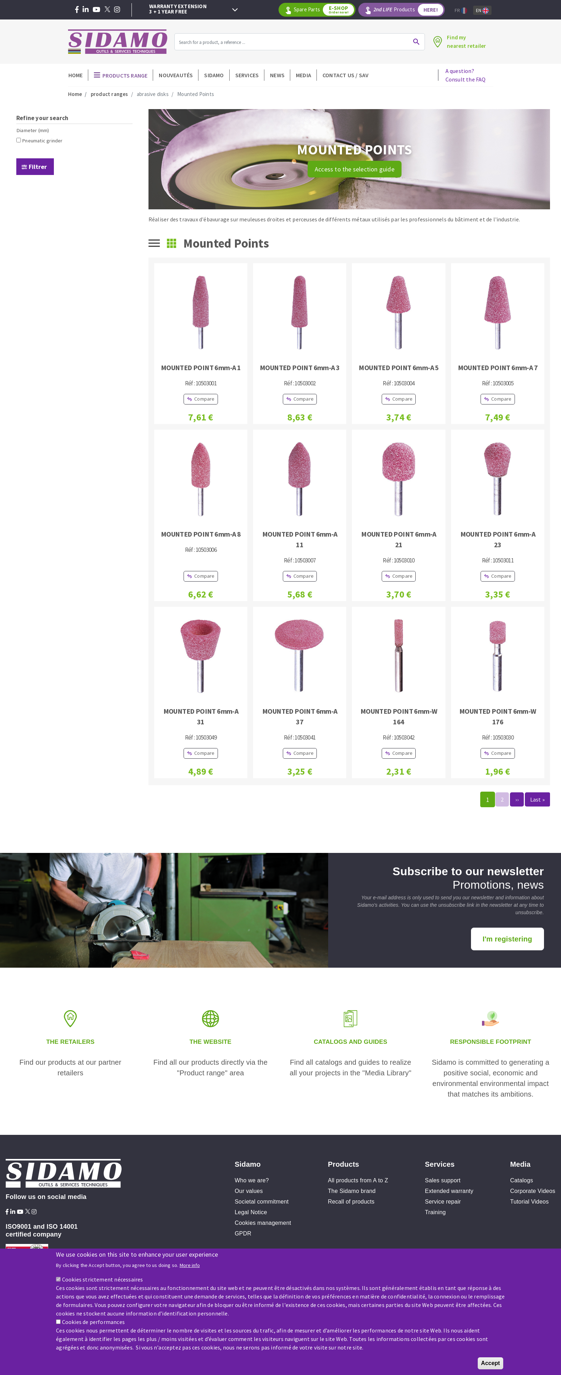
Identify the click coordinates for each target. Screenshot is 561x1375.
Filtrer (38, 167)
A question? (465, 75)
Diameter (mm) (32, 130)
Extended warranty (449, 1191)
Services (247, 75)
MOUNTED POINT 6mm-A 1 (201, 367)
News (277, 75)
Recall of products (351, 1202)
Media (303, 75)
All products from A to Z (358, 1180)
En (482, 10)
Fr (461, 10)
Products (408, 10)
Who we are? (252, 1180)
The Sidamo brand (352, 1191)
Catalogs (521, 1180)
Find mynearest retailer (466, 42)
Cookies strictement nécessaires (102, 1281)
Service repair (443, 1202)
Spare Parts (324, 10)
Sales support (442, 1180)
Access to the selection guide (354, 169)
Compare (204, 399)
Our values (249, 1191)
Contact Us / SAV (345, 75)
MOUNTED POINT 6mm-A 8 (201, 534)
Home (75, 75)
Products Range (125, 75)
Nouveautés (176, 75)
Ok (415, 41)
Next (235, 10)
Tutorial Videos (529, 1202)
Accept (490, 1365)
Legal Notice (251, 1212)
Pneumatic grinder (42, 140)
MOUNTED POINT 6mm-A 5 (398, 367)
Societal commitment (261, 1202)
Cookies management (263, 1223)
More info (190, 1267)
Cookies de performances (93, 1323)
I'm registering (507, 939)
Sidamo (214, 75)
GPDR (243, 1233)
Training (435, 1212)
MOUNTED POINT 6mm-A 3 (300, 367)
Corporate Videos (532, 1191)
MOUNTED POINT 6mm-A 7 (498, 367)
